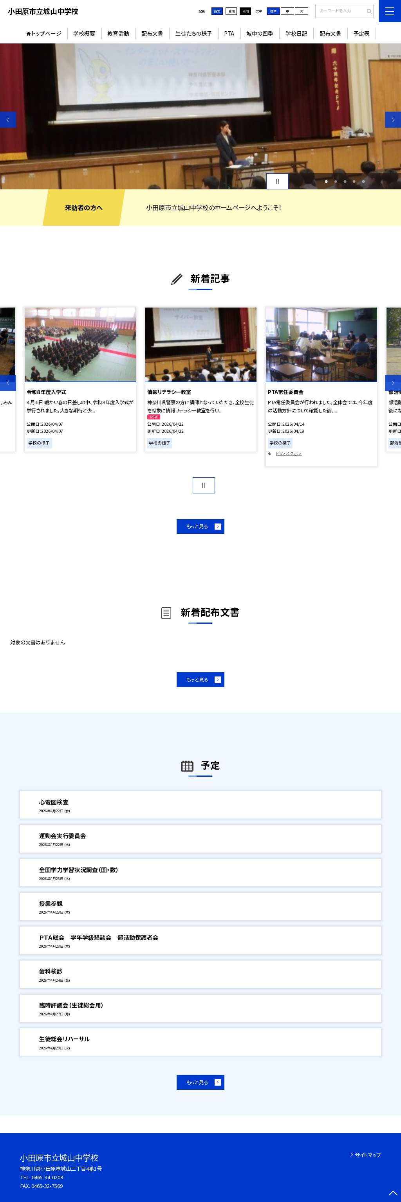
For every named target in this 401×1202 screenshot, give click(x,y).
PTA (229, 33)
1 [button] (326, 181)
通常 (217, 11)
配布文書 (152, 33)
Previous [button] (8, 120)
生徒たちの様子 (193, 33)
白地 (231, 11)
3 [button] (345, 181)
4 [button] (354, 181)
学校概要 (84, 33)
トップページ (46, 33)
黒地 (245, 11)
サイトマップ (368, 1155)
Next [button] (393, 120)
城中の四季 (259, 33)
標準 (273, 11)
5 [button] (363, 181)
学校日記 (296, 33)
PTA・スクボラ (289, 453)
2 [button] (335, 181)
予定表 (361, 33)
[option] (200, 116)
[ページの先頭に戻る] (393, 1194)
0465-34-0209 (47, 1177)
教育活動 (118, 33)
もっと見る (197, 526)
